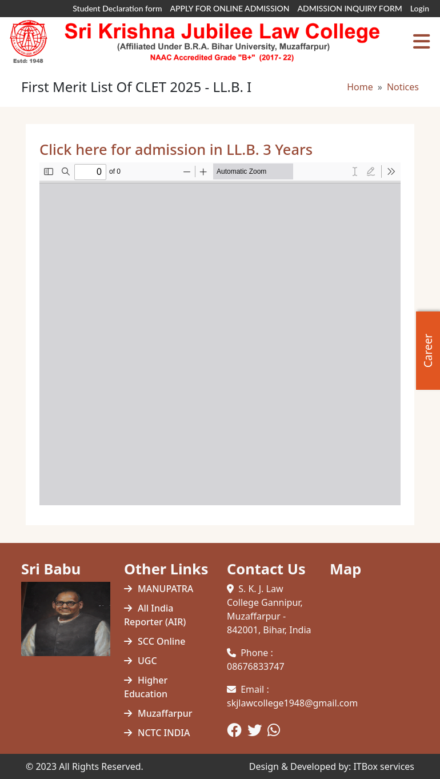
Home (360, 87)
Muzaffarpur (165, 713)
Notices (403, 87)
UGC (147, 660)
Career (428, 350)
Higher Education (145, 687)
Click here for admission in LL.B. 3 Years (176, 149)
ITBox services (383, 766)
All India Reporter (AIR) (155, 615)
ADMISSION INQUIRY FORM (349, 8)
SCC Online (161, 641)
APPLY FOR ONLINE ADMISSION (230, 8)
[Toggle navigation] (421, 42)
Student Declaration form (117, 8)
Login (419, 8)
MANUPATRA (165, 588)
